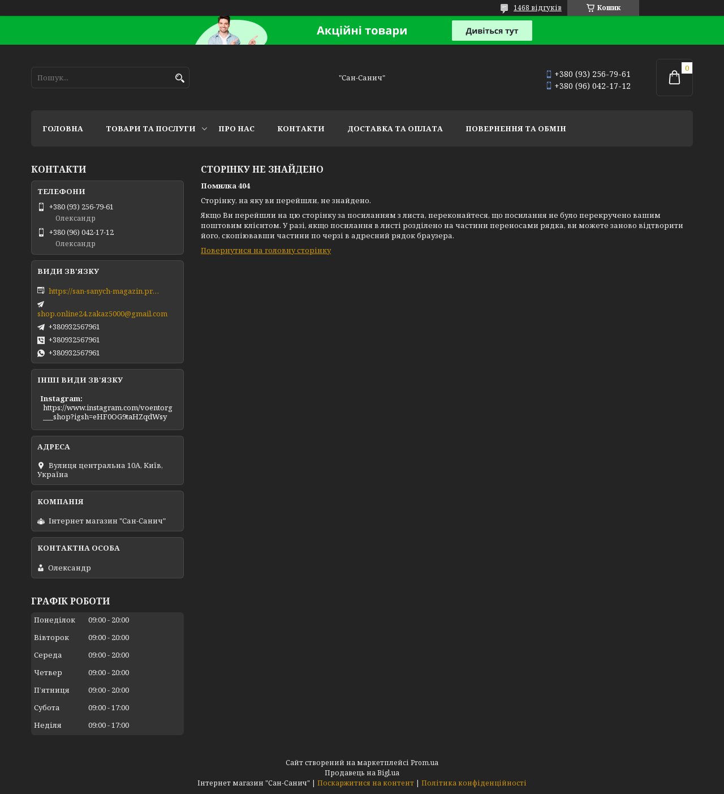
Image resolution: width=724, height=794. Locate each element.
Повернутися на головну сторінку (266, 250)
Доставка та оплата (395, 128)
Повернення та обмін (516, 128)
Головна (62, 128)
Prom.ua (424, 762)
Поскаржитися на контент (365, 783)
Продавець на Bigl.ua (362, 773)
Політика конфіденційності (474, 783)
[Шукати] (179, 78)
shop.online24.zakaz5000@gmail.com (102, 313)
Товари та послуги (151, 128)
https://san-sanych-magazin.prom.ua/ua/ (105, 290)
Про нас (236, 128)
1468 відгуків (538, 7)
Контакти (301, 128)
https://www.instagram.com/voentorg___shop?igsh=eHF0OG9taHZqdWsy (108, 412)
